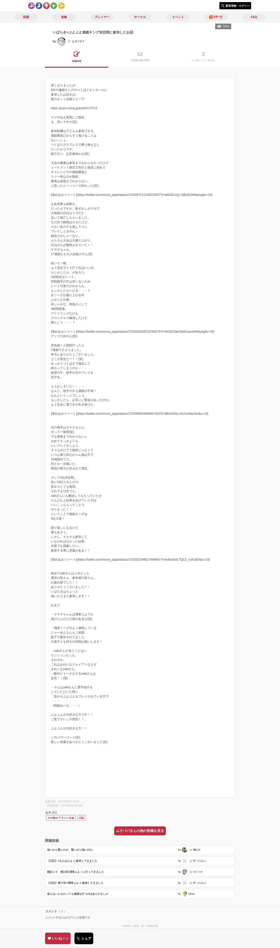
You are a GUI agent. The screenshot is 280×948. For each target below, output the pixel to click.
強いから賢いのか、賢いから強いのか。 (71, 849)
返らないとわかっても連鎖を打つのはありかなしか (77, 893)
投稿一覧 (138, 925)
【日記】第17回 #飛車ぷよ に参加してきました (75, 882)
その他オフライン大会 (60, 817)
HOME (126, 925)
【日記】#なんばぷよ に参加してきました (72, 860)
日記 (81, 817)
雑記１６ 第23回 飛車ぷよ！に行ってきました (75, 871)
